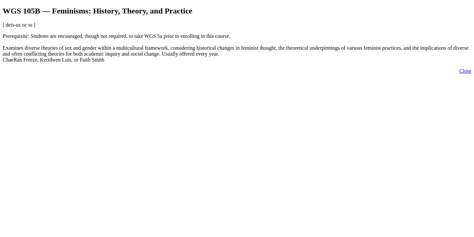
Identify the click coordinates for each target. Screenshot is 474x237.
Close (465, 71)
